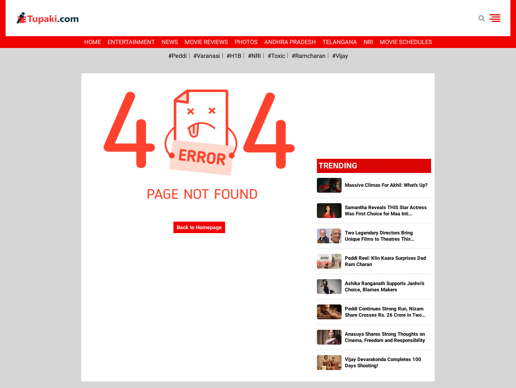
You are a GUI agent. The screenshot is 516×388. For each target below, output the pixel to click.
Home (92, 41)
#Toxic (276, 55)
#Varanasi (206, 55)
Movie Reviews (206, 41)
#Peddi (177, 55)
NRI (368, 41)
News (170, 41)
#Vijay (340, 55)
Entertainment (131, 41)
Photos (246, 41)
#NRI (254, 55)
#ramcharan (308, 55)
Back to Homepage (199, 227)
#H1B (233, 55)
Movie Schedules (406, 41)
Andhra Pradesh (290, 41)
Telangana (339, 41)
